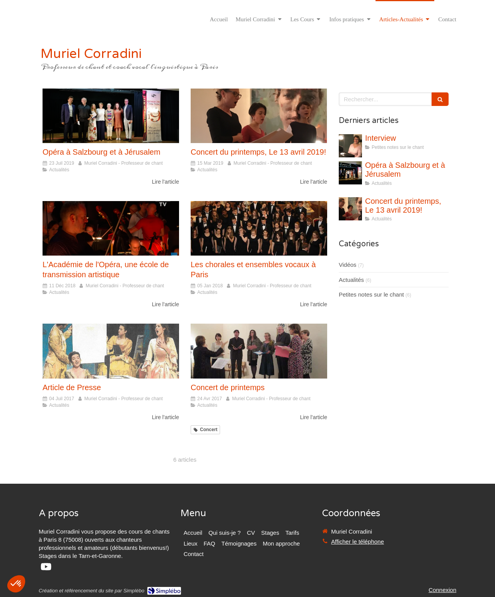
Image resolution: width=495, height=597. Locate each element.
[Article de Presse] (111, 351)
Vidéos (348, 264)
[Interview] (350, 145)
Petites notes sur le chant (371, 294)
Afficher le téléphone (357, 541)
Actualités (351, 279)
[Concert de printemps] (259, 351)
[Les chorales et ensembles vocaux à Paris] (259, 228)
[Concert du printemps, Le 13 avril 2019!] (259, 116)
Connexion (442, 590)
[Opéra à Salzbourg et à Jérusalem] (111, 116)
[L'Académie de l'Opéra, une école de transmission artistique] (111, 228)
